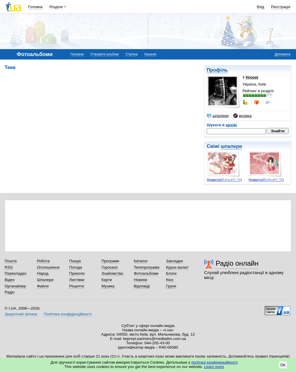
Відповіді (142, 286)
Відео (10, 280)
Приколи (76, 273)
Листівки (76, 280)
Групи (171, 286)
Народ (43, 273)
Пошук (75, 261)
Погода (75, 267)
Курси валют (177, 267)
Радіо (9, 292)
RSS (9, 267)
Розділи (56, 7)
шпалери (218, 116)
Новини (140, 280)
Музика (107, 286)
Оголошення (48, 267)
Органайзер (15, 286)
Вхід (260, 7)
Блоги (171, 273)
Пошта (10, 261)
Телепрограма (147, 267)
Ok (282, 365)
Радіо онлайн (237, 263)
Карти (106, 280)
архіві (231, 125)
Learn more (214, 366)
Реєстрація (280, 7)
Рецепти (76, 286)
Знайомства (112, 273)
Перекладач (15, 273)
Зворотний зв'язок (21, 314)
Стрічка (131, 54)
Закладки (174, 261)
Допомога (282, 54)
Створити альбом (104, 54)
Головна (35, 7)
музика (242, 116)
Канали (150, 54)
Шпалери (45, 280)
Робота (43, 261)
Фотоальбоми (146, 273)
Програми (110, 261)
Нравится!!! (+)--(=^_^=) (224, 179)
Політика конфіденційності (68, 314)
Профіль (217, 70)
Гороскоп (109, 267)
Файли (43, 286)
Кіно (169, 280)
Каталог (141, 261)
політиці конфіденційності (214, 362)
